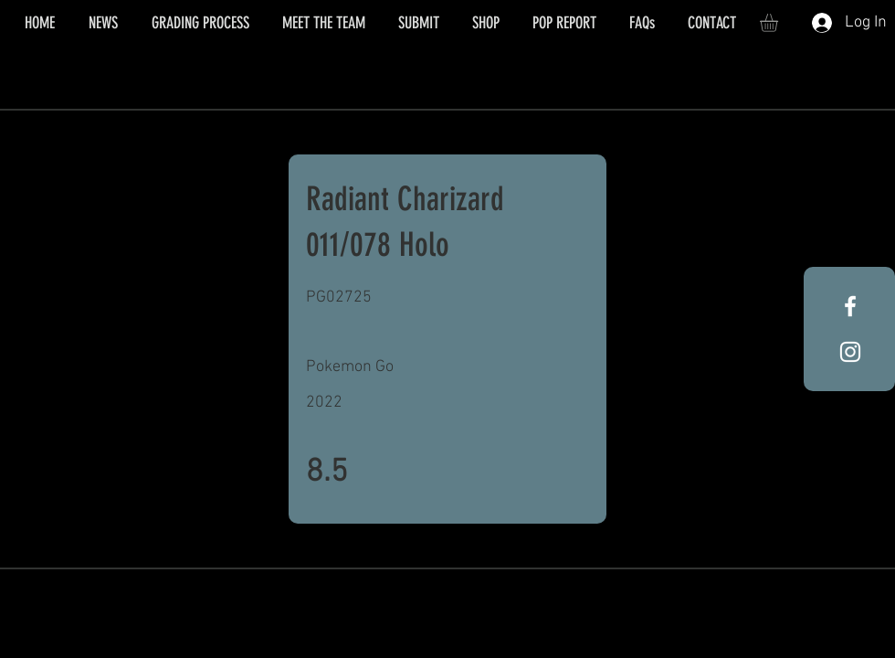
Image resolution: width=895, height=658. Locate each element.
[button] (779, 23)
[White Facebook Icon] (850, 306)
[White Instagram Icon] (850, 352)
